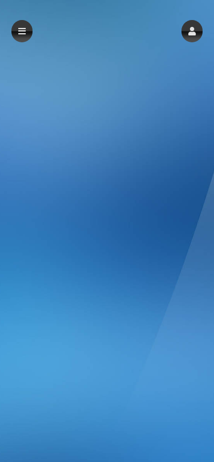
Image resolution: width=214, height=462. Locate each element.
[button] (192, 31)
